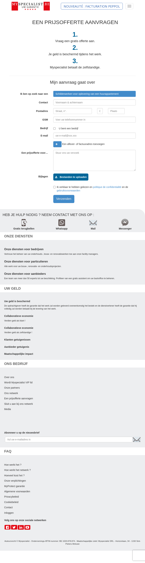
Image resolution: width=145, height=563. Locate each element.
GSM (45, 119)
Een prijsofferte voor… (35, 152)
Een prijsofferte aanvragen (18, 398)
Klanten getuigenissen (17, 339)
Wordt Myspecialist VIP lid (18, 382)
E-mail (44, 135)
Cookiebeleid (11, 502)
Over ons (9, 377)
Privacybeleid (11, 496)
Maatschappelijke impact (18, 353)
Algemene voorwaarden (17, 491)
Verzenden (63, 199)
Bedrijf (44, 128)
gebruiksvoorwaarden (68, 190)
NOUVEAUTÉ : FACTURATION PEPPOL (92, 6)
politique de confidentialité (107, 187)
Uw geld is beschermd (17, 301)
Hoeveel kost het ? (14, 475)
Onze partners (12, 387)
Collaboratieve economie (18, 316)
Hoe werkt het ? (12, 464)
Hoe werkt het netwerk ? (17, 470)
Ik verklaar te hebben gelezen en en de (90, 189)
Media (7, 409)
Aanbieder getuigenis (16, 346)
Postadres (42, 111)
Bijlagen (43, 176)
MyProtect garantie (14, 486)
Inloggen (9, 512)
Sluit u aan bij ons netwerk (18, 403)
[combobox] (94, 94)
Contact (43, 102)
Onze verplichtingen (15, 480)
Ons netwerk (11, 393)
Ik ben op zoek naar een (34, 93)
